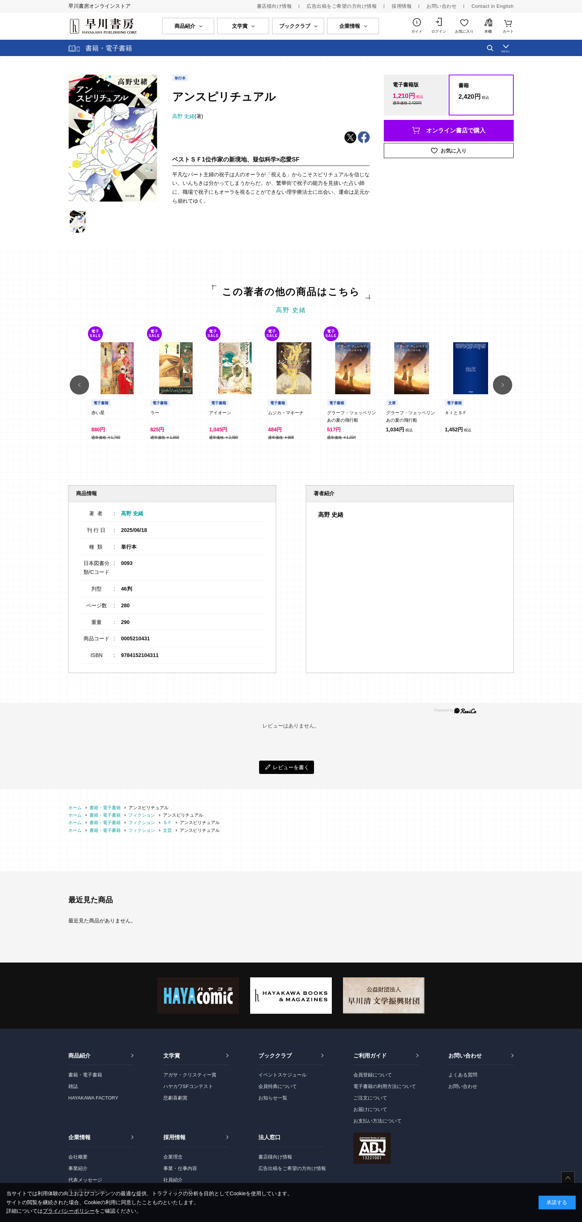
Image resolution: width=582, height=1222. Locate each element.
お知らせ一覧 (272, 1098)
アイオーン (220, 412)
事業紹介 (78, 1168)
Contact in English (492, 6)
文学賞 (171, 1055)
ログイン (438, 31)
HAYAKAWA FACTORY (93, 1098)
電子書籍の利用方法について (384, 1086)
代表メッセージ (85, 1180)
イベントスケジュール (282, 1075)
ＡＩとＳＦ (456, 412)
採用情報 (402, 6)
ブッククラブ (275, 1055)
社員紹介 (173, 1180)
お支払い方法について (377, 1121)
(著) (187, 116)
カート (508, 31)
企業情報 (79, 1137)
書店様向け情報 (274, 6)
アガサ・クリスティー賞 (189, 1075)
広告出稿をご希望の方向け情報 (342, 6)
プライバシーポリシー (69, 1211)
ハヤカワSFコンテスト (188, 1086)
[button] (79, 385)
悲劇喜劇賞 (175, 1098)
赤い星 (98, 412)
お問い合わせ (441, 6)
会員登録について (372, 1075)
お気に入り (464, 31)
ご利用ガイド (370, 1055)
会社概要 (78, 1157)
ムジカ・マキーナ (286, 412)
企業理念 (173, 1157)
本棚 (488, 31)
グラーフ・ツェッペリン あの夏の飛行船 (353, 416)
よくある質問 (462, 1075)
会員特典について (277, 1086)
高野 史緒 (291, 310)
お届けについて (370, 1109)
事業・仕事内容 (180, 1168)
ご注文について (370, 1098)
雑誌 (73, 1086)
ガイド (416, 31)
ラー (154, 412)
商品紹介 (79, 1055)
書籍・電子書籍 (85, 1075)
